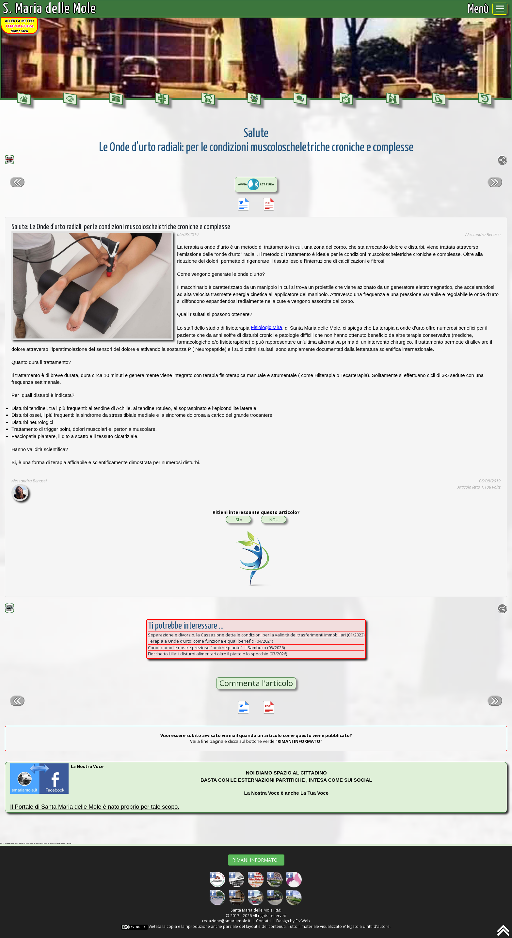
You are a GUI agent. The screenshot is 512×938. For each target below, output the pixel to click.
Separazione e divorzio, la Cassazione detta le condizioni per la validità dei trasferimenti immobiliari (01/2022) (256, 635)
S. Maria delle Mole (49, 9)
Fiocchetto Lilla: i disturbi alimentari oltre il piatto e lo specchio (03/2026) (217, 654)
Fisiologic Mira (266, 327)
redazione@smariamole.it (226, 920)
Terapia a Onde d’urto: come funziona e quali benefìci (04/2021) (210, 641)
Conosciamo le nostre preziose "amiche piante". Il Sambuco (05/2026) (216, 647)
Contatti (263, 920)
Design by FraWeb (293, 920)
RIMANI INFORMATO (256, 860)
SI (238, 520)
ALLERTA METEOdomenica (19, 26)
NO (273, 520)
